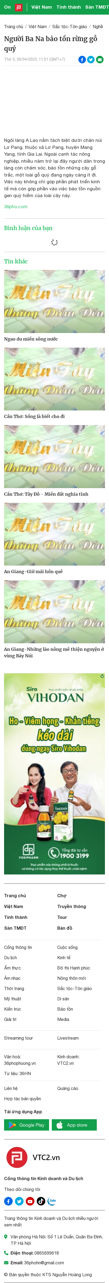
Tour (62, 917)
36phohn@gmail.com (44, 1262)
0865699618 (46, 1253)
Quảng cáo (67, 1088)
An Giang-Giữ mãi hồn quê (33, 571)
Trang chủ (13, 26)
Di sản (63, 998)
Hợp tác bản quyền (22, 1098)
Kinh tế (63, 957)
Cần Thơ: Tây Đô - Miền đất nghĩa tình (46, 494)
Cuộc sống (67, 947)
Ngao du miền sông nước (31, 339)
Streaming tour (18, 1038)
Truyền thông (71, 906)
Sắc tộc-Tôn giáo (69, 26)
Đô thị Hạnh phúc (73, 967)
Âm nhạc (12, 978)
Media (63, 1019)
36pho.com (16, 206)
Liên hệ (11, 1088)
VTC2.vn (65, 1063)
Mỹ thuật (12, 998)
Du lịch (10, 957)
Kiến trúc (12, 1009)
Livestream (68, 1038)
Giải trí (10, 1019)
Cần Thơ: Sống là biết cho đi (34, 416)
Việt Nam (41, 7)
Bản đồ (64, 928)
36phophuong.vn (20, 1063)
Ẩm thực (12, 967)
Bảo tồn (65, 1009)
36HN (25, 1073)
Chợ (62, 895)
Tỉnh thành (68, 7)
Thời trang (14, 988)
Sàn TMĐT (15, 928)
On (7, 7)
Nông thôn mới (71, 978)
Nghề (98, 26)
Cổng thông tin (18, 947)
